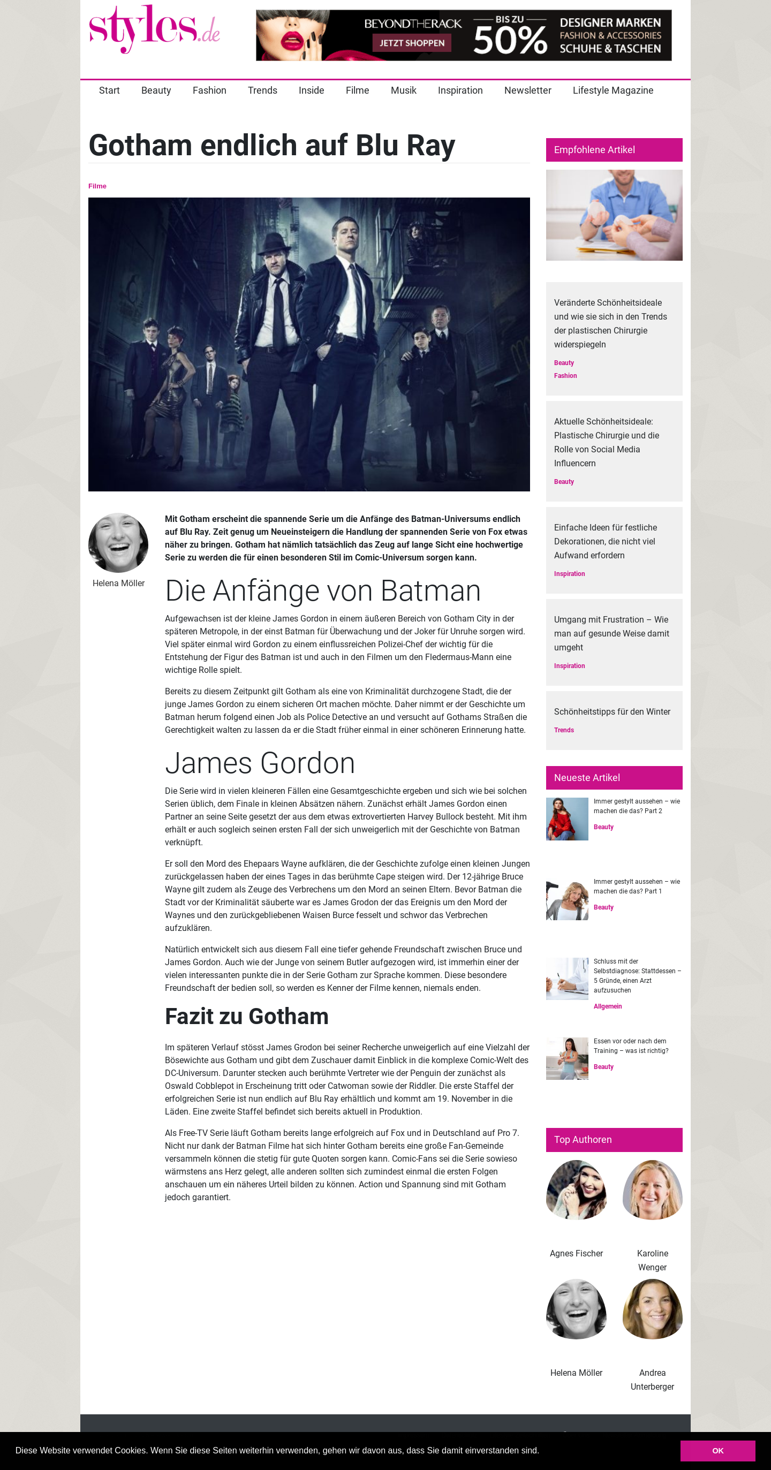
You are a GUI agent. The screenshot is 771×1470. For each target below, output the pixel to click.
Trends (262, 90)
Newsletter (527, 90)
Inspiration (460, 90)
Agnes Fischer (576, 1253)
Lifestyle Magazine (613, 90)
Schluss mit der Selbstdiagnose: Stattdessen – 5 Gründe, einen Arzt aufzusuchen (638, 976)
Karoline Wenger (652, 1260)
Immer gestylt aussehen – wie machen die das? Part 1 (637, 886)
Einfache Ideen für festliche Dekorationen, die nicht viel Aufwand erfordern (605, 541)
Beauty (156, 90)
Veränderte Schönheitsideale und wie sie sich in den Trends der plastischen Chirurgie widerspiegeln (610, 324)
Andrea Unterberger (652, 1380)
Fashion (209, 90)
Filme (357, 90)
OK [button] (718, 1450)
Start (109, 90)
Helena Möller (576, 1373)
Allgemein (608, 1006)
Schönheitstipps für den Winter (612, 712)
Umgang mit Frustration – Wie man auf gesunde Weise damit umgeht (611, 634)
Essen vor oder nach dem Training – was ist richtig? (631, 1046)
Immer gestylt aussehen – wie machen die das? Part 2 (637, 806)
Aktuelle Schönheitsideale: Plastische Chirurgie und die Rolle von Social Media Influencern (606, 442)
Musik (404, 90)
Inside (311, 90)
